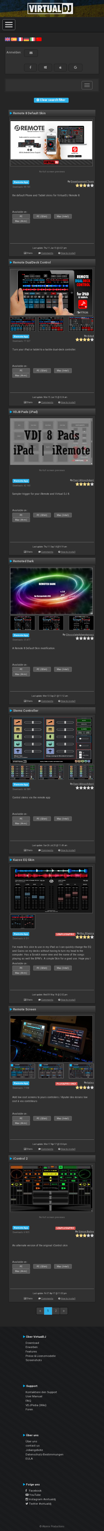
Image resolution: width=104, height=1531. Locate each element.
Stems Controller (25, 710)
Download (32, 1343)
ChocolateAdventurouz (80, 634)
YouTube (33, 1495)
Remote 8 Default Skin (29, 113)
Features (31, 1351)
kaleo (90, 1082)
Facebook (34, 1490)
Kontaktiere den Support (41, 1392)
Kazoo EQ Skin (23, 860)
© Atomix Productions (52, 1526)
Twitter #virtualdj (38, 1503)
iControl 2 (20, 1158)
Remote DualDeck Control (32, 262)
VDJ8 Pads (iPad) (25, 412)
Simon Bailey (86, 1231)
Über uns (31, 1441)
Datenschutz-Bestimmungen (44, 1454)
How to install (68, 253)
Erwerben (32, 1347)
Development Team (82, 181)
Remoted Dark (23, 561)
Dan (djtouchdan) (83, 480)
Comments (47, 253)
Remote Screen (24, 1009)
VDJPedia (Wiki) (36, 1405)
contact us (33, 1445)
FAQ (28, 1400)
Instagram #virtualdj (41, 1499)
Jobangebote (34, 1450)
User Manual (34, 1396)
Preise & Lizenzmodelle (41, 1356)
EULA (29, 1458)
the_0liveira (87, 933)
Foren (29, 1409)
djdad (90, 335)
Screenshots (34, 1360)
